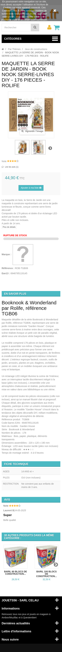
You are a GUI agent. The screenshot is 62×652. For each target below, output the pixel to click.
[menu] (49, 27)
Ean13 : (6, 273)
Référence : (8, 268)
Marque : (7, 254)
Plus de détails (9, 227)
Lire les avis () (11, 167)
